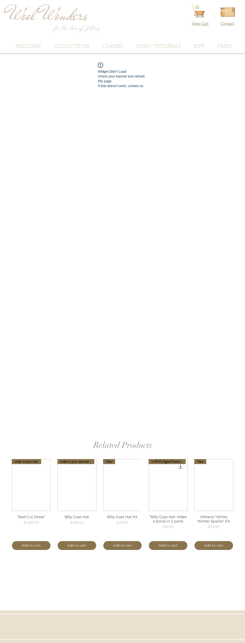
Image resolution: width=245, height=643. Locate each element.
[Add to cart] (31, 545)
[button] (199, 7)
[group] (122, 504)
